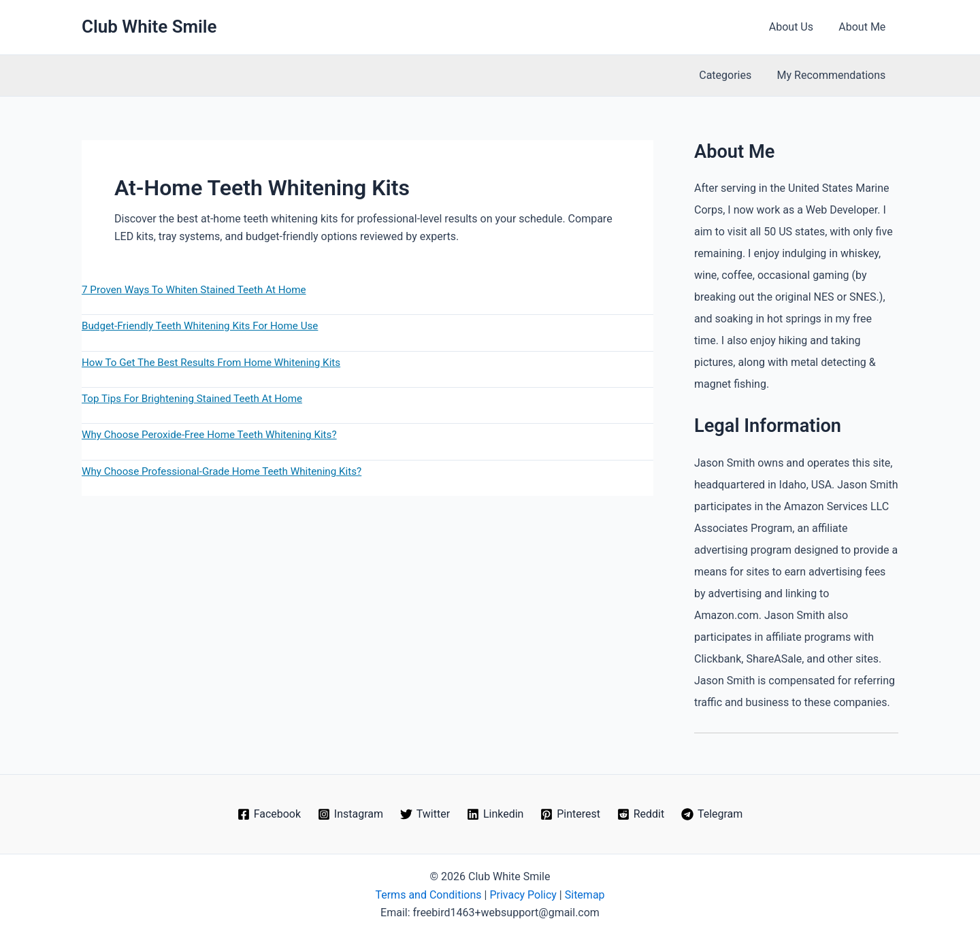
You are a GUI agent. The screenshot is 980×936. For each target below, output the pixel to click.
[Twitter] (424, 814)
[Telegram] (712, 814)
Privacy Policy (523, 894)
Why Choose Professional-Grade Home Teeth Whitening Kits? (221, 471)
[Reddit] (640, 814)
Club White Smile (149, 26)
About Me (863, 26)
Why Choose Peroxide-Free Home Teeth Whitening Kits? (209, 435)
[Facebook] (269, 814)
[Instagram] (350, 814)
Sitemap (585, 894)
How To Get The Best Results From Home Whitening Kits (211, 362)
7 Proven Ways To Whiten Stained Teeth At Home (194, 290)
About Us (796, 26)
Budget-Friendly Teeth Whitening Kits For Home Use (200, 326)
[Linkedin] (495, 814)
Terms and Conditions (428, 894)
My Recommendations (833, 75)
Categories (730, 75)
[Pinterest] (570, 814)
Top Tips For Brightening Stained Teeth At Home (192, 398)
